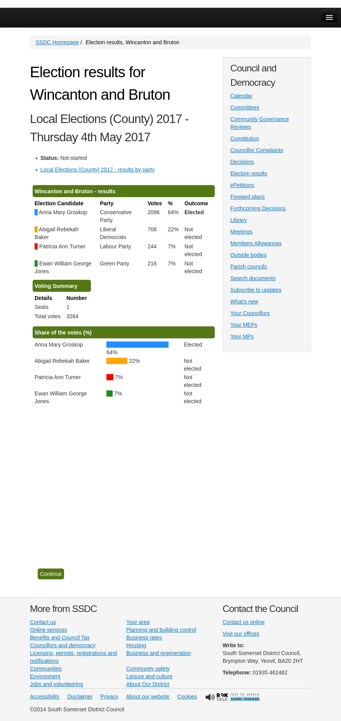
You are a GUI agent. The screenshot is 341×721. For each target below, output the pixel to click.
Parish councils (248, 266)
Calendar (241, 96)
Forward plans (247, 197)
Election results (248, 173)
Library (238, 220)
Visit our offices (241, 634)
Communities (46, 669)
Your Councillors (250, 313)
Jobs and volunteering (56, 684)
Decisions (242, 162)
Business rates (144, 637)
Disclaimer (79, 696)
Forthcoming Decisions (257, 208)
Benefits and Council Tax (60, 637)
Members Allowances (256, 243)
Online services (48, 630)
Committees (244, 107)
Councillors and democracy (63, 645)
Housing (136, 645)
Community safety (148, 669)
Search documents (253, 278)
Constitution (244, 138)
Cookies (187, 696)
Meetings (241, 232)
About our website (148, 696)
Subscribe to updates (256, 290)
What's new (244, 301)
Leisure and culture (149, 676)
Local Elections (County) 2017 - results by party (97, 169)
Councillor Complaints (256, 150)
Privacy (109, 696)
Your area (138, 622)
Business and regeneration (158, 653)
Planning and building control (161, 630)
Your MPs (242, 336)
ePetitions (242, 185)
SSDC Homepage (57, 42)
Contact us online (243, 622)
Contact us (43, 622)
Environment (45, 676)
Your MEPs (243, 325)
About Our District (147, 684)
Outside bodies (248, 255)
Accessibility (44, 696)
